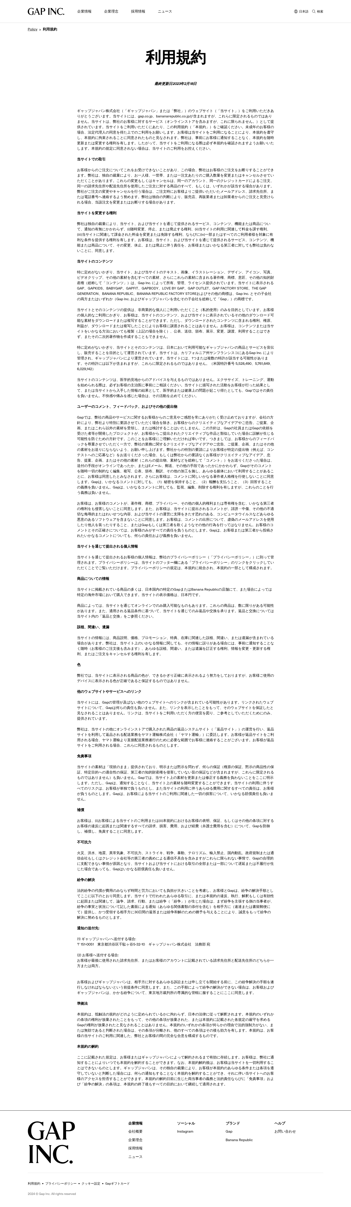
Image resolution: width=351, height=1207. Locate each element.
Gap (229, 1131)
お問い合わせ (285, 1131)
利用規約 (34, 1183)
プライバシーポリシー (61, 1183)
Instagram (185, 1131)
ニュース (165, 11)
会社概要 (135, 1131)
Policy (32, 29)
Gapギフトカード (117, 1183)
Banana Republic (239, 1140)
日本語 (301, 12)
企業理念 (111, 11)
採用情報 (138, 11)
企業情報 (84, 11)
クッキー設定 (90, 1183)
